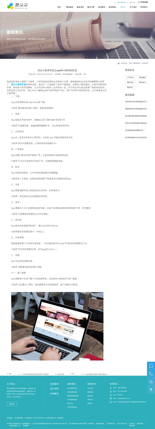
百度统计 (132, 423)
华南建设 (54, 393)
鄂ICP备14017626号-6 (60, 423)
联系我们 (114, 384)
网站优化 (130, 82)
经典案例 (54, 384)
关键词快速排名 (72, 407)
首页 (130, 63)
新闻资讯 (137, 63)
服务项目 (71, 384)
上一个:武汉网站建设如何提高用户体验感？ (34, 374)
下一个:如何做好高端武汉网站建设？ (94, 374)
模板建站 (60, 418)
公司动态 (145, 63)
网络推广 (90, 403)
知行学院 (54, 389)
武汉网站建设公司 (51, 418)
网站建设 (142, 77)
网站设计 (142, 82)
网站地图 (140, 423)
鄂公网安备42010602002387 (78, 423)
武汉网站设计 (28, 418)
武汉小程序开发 (39, 418)
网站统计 (132, 425)
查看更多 (12, 404)
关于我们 (11, 384)
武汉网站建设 (19, 418)
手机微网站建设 (72, 399)
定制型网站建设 (72, 392)
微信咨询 (131, 2)
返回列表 (61, 374)
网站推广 (130, 87)
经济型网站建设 (72, 388)
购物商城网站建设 (73, 396)
